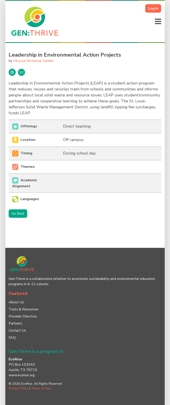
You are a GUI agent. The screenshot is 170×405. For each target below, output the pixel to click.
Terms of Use (40, 388)
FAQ (12, 337)
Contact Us (17, 330)
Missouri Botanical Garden (33, 60)
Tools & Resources (24, 309)
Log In (153, 8)
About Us (16, 302)
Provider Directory (23, 316)
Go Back (18, 213)
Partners (15, 323)
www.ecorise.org (22, 375)
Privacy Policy (18, 388)
